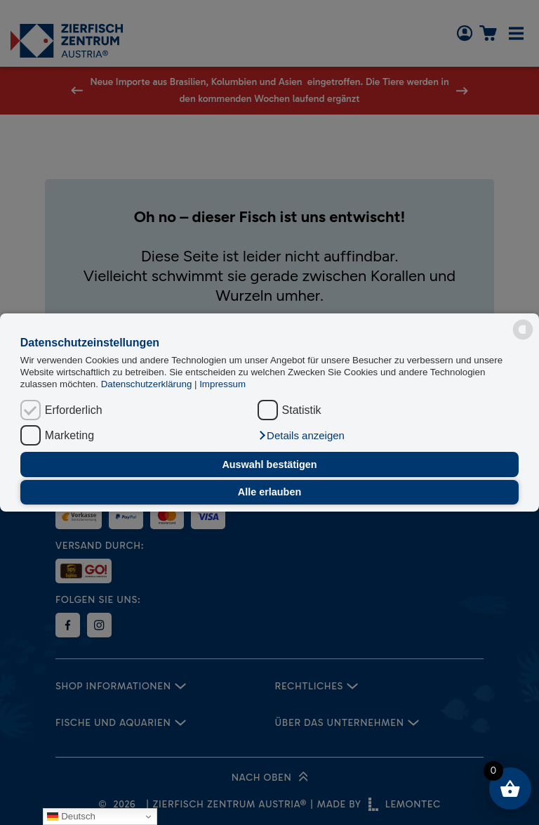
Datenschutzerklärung (147, 384)
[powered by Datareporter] (523, 329)
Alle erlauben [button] (269, 492)
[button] (301, 435)
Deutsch (71, 816)
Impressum (222, 384)
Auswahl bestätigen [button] (269, 464)
